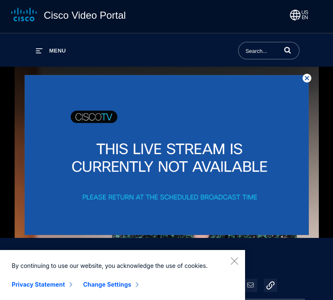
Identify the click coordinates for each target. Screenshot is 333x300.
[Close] (234, 262)
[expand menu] (50, 50)
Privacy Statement (38, 286)
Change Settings (107, 286)
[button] (287, 50)
